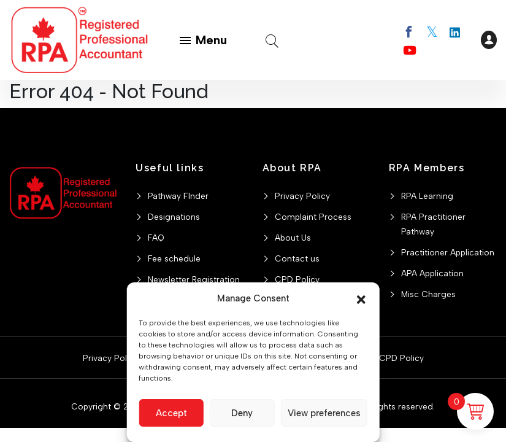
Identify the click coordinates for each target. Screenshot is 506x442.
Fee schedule (174, 258)
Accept (171, 413)
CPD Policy (297, 279)
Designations (174, 217)
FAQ (156, 237)
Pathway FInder (178, 196)
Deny (242, 413)
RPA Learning (427, 196)
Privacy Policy (302, 196)
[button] (361, 298)
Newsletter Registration (194, 279)
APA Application (432, 273)
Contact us (297, 258)
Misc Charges (428, 294)
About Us (293, 237)
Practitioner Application (447, 252)
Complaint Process (313, 217)
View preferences (324, 413)
